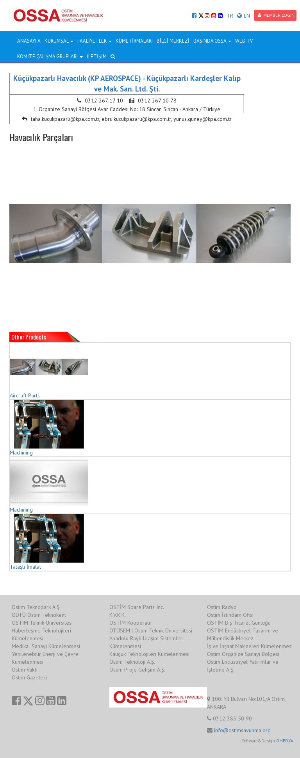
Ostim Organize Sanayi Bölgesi (243, 653)
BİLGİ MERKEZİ (173, 41)
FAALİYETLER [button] (94, 41)
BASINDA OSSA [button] (212, 41)
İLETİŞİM (97, 56)
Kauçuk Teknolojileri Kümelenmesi (149, 653)
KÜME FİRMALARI (134, 41)
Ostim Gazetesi (29, 677)
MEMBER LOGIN (276, 15)
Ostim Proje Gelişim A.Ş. (137, 669)
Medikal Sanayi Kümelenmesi (46, 646)
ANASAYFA (29, 41)
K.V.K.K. (117, 614)
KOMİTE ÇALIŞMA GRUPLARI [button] (50, 56)
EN (243, 15)
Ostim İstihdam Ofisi (230, 614)
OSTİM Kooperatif (130, 622)
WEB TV (244, 41)
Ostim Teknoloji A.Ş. (132, 661)
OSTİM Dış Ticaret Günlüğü (239, 622)
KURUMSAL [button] (59, 41)
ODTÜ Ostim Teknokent (39, 614)
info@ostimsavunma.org (242, 730)
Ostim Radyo (222, 607)
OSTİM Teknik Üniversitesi (42, 622)
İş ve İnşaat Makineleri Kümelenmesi (250, 646)
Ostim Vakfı (25, 669)
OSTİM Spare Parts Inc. (136, 607)
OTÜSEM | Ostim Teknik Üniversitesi (150, 630)
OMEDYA (284, 741)
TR (230, 15)
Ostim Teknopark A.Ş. (36, 607)
